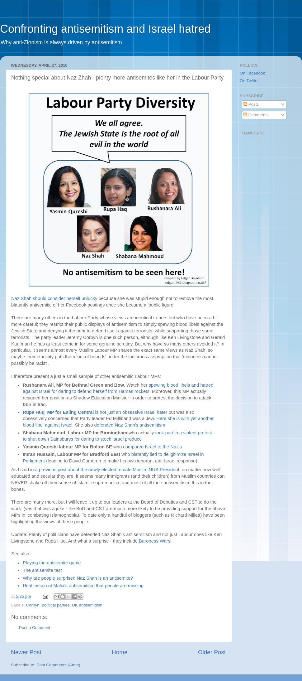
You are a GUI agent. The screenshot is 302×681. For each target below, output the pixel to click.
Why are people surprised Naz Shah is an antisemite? (78, 578)
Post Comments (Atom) (58, 665)
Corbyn (33, 605)
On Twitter (249, 80)
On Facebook (252, 73)
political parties (55, 605)
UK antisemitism (87, 605)
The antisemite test (42, 570)
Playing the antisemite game (52, 562)
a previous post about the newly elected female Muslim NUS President (106, 469)
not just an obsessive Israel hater (134, 412)
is (61, 412)
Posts (251, 104)
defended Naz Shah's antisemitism (129, 425)
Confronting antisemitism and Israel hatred (105, 28)
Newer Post (26, 652)
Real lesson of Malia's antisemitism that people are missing (83, 585)
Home (119, 652)
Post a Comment (34, 627)
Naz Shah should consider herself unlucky (54, 298)
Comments (256, 115)
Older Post (212, 652)
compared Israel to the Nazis (152, 446)
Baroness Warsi (155, 541)
